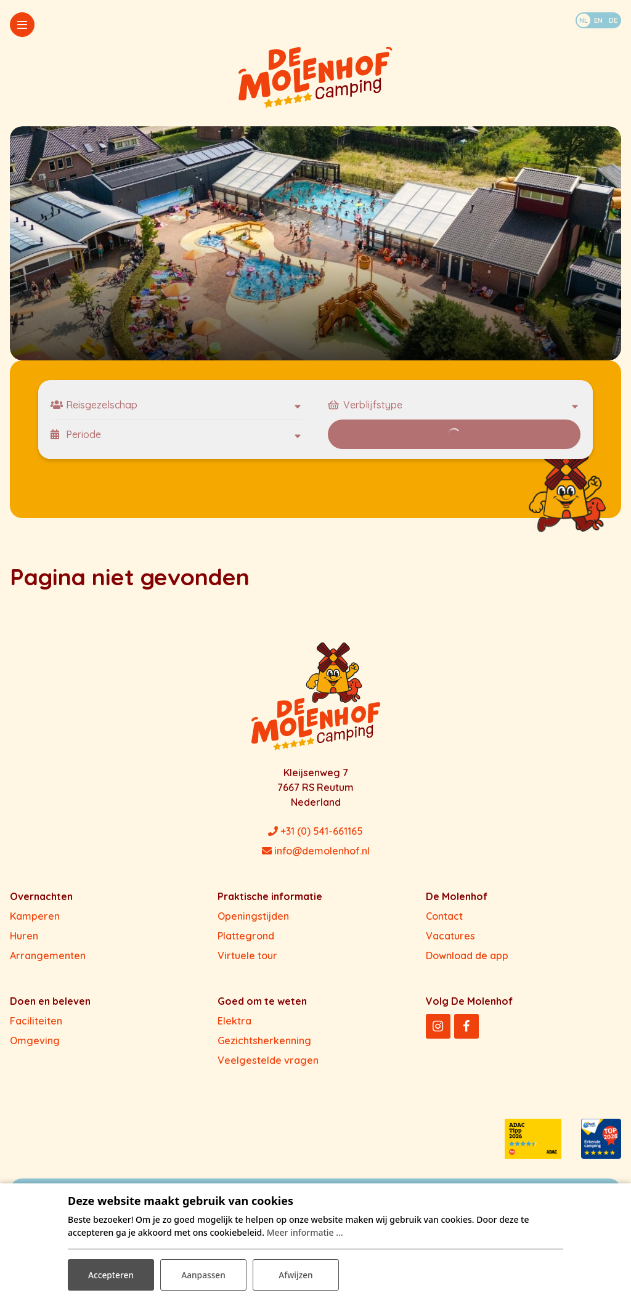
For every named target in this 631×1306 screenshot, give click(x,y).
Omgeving (35, 1040)
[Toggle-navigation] (22, 24)
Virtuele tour (247, 955)
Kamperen (35, 916)
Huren (24, 936)
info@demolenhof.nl (316, 851)
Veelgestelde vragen (268, 1060)
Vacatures (450, 936)
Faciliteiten (36, 1021)
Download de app (467, 955)
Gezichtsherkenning (264, 1040)
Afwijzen (296, 1274)
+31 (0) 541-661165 (315, 831)
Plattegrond (246, 936)
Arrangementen (48, 955)
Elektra (234, 1021)
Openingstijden (253, 916)
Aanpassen (203, 1274)
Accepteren (111, 1274)
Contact (444, 916)
